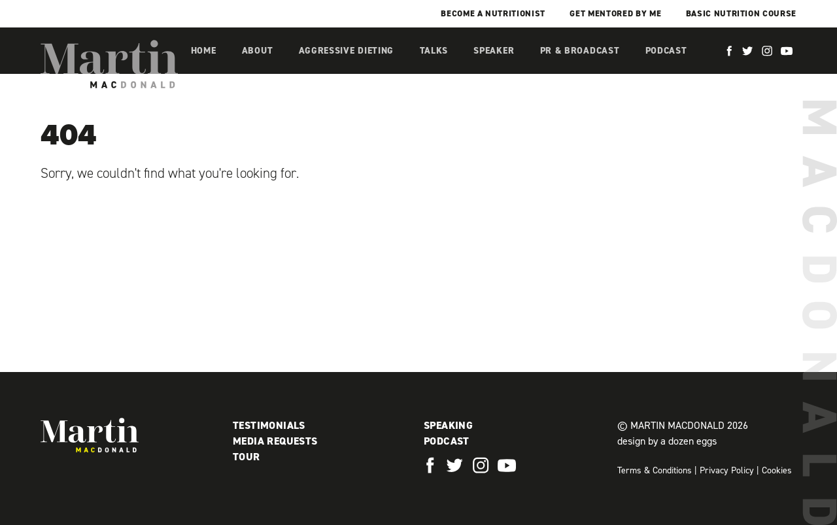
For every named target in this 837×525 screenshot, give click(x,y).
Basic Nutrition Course (741, 13)
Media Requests (275, 441)
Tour (246, 457)
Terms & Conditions (654, 470)
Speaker (493, 50)
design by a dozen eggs (667, 441)
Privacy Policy (727, 470)
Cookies (777, 470)
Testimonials (269, 425)
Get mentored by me (615, 13)
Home (203, 50)
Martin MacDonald (109, 64)
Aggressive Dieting (346, 50)
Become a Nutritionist (493, 13)
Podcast (666, 50)
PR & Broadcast (580, 50)
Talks (434, 50)
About (257, 50)
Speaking (448, 425)
